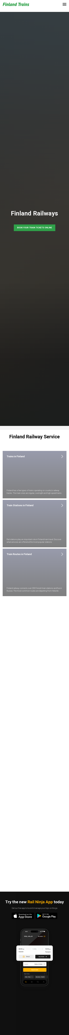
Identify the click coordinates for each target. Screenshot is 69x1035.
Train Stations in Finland (20, 505)
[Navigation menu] (64, 4)
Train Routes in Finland (19, 554)
